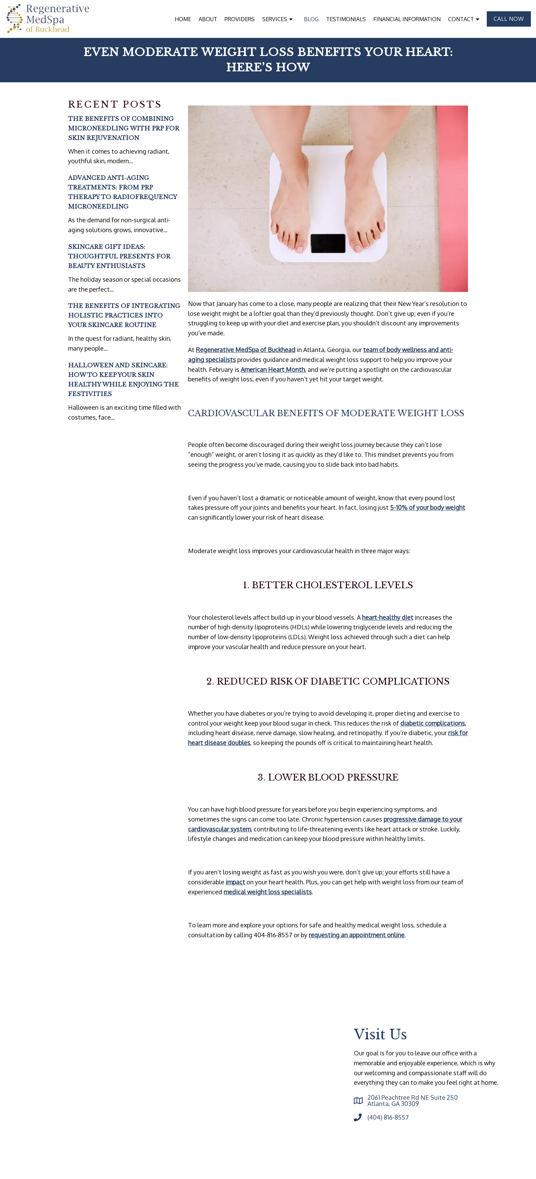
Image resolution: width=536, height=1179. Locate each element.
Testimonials (346, 19)
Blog (311, 19)
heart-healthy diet (387, 617)
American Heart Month (273, 369)
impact (235, 882)
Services (274, 19)
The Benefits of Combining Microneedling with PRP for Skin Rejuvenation (123, 128)
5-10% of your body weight (427, 507)
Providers (240, 19)
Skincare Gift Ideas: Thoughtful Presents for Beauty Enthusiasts (119, 256)
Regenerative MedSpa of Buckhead (245, 349)
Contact (461, 19)
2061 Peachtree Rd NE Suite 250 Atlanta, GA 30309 (412, 1100)
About (208, 19)
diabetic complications (432, 723)
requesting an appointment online (356, 935)
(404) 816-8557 (388, 1117)
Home (183, 19)
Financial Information (407, 19)
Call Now (509, 18)
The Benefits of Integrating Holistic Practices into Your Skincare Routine (124, 316)
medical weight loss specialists (268, 892)
